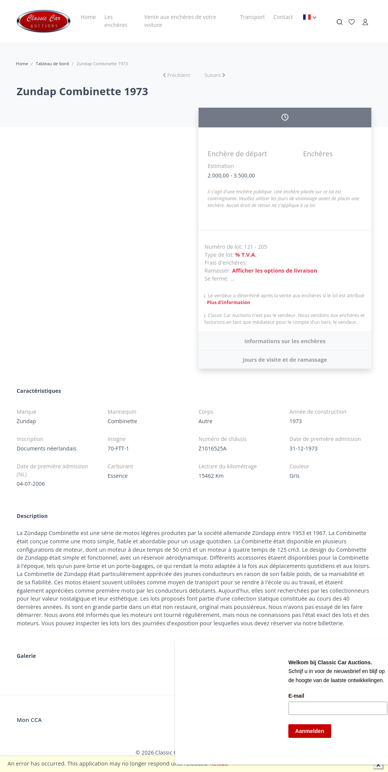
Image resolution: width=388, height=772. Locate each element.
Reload (219, 763)
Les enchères (115, 20)
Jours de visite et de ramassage (285, 359)
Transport (252, 16)
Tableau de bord (52, 63)
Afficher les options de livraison (275, 270)
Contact (283, 16)
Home (88, 16)
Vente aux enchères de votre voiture (180, 20)
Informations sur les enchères (284, 341)
